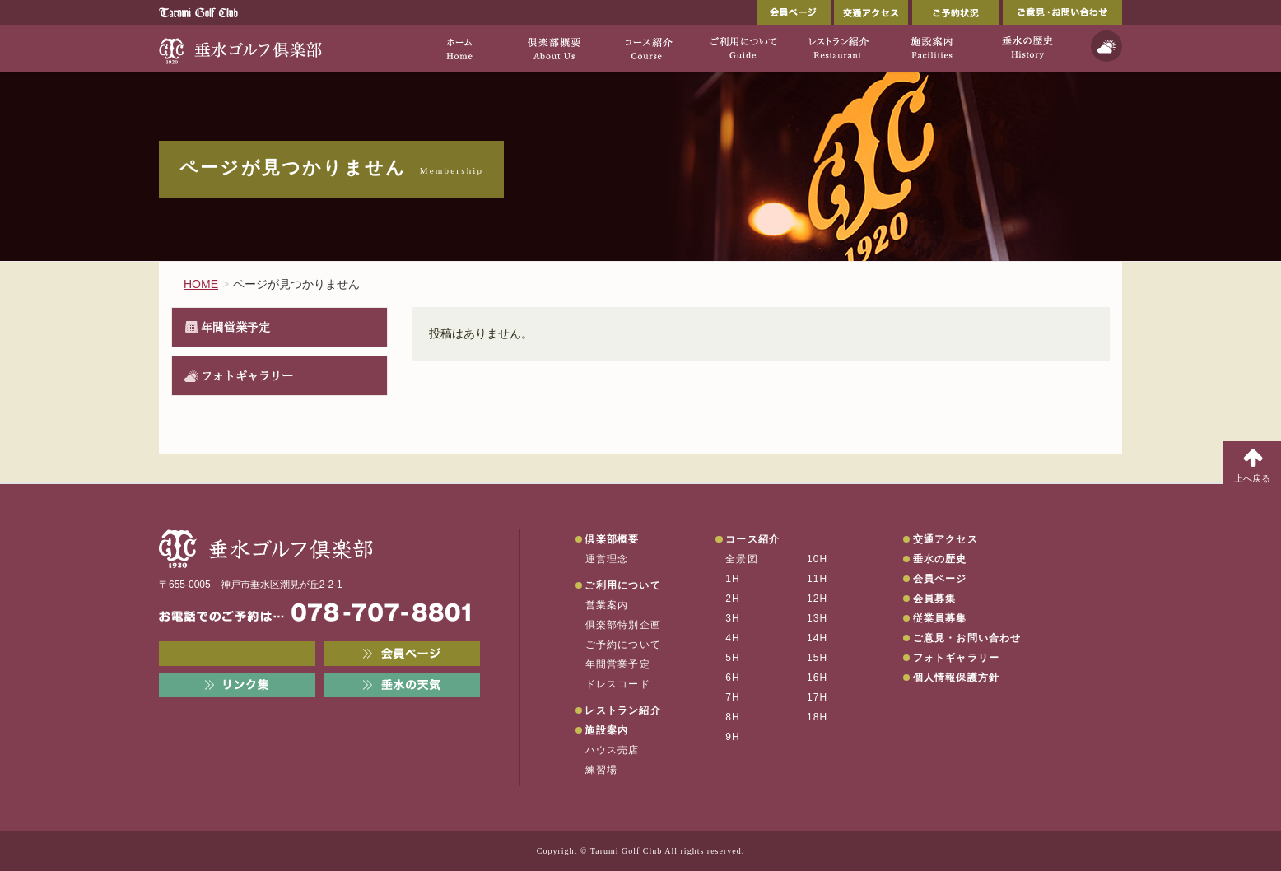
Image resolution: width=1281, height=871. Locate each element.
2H (732, 598)
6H (732, 677)
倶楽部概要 (612, 539)
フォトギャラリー (247, 375)
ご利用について (622, 585)
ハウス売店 (612, 750)
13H (817, 618)
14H (817, 638)
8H (732, 717)
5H (732, 658)
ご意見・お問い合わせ (1062, 12)
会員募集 (935, 598)
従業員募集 (940, 618)
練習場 (601, 770)
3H (732, 618)
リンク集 (237, 685)
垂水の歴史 (940, 559)
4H (732, 638)
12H (817, 598)
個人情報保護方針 (956, 677)
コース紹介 (752, 539)
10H (817, 559)
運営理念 (607, 559)
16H (817, 677)
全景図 (741, 559)
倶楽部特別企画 (623, 625)
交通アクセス (871, 12)
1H (732, 579)
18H (817, 717)
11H (817, 579)
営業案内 (607, 605)
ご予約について (623, 644)
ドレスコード (617, 684)
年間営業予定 (235, 326)
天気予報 (1106, 46)
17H (817, 697)
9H (732, 737)
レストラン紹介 (622, 710)
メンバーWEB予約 (237, 653)
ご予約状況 (955, 12)
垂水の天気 (402, 685)
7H (732, 697)
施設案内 (606, 730)
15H (817, 658)
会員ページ (794, 12)
